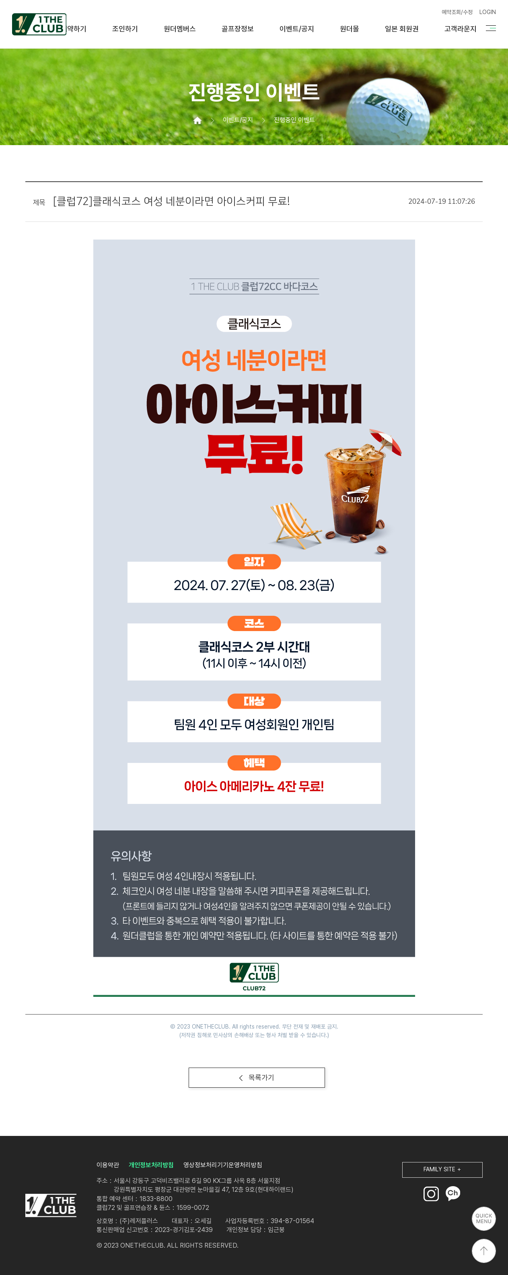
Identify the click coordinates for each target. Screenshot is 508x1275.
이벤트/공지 (297, 29)
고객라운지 (460, 29)
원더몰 (349, 29)
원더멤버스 (180, 29)
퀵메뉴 (484, 1219)
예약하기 (73, 29)
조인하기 (125, 29)
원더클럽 (39, 24)
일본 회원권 (402, 29)
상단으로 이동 (484, 1251)
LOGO (50, 1205)
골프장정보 (238, 29)
